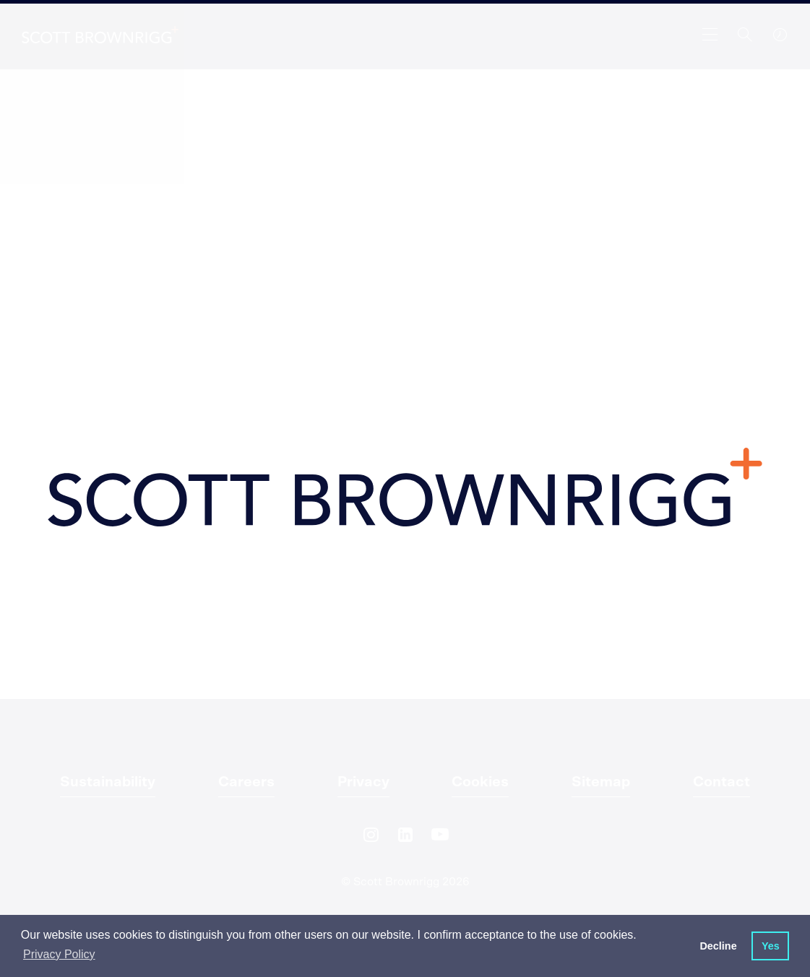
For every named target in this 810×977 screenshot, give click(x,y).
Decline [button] (717, 946)
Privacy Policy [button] (59, 954)
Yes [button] (771, 946)
